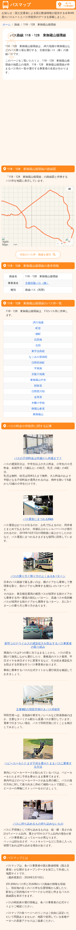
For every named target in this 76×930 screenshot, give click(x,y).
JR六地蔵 (38, 322)
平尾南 (38, 368)
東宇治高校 (38, 351)
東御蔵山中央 (38, 379)
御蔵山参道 (38, 408)
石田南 (38, 339)
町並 (38, 328)
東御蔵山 (38, 414)
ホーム (7, 24)
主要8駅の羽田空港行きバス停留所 (38, 709)
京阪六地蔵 (38, 374)
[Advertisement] (38, 121)
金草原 (38, 397)
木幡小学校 (38, 402)
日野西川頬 (38, 391)
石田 (38, 345)
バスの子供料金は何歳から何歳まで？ (38, 458)
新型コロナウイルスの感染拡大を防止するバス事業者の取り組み (38, 645)
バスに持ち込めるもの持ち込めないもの (38, 823)
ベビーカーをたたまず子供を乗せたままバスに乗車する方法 (38, 765)
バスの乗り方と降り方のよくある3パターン (38, 576)
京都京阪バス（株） (37, 283)
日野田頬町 (38, 362)
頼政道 (38, 385)
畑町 (38, 333)
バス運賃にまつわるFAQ (38, 519)
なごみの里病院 (38, 356)
